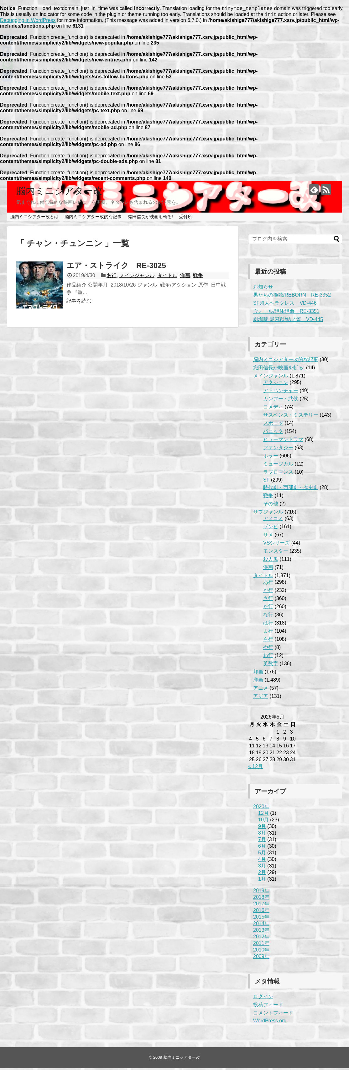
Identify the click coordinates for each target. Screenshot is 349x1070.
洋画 (185, 277)
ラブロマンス (278, 474)
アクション (275, 384)
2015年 (261, 918)
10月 (263, 821)
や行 (268, 649)
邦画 (258, 673)
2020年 (261, 808)
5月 (262, 854)
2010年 (261, 951)
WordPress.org (269, 1022)
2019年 (261, 892)
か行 (268, 592)
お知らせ (263, 288)
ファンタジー (278, 449)
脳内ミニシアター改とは (34, 218)
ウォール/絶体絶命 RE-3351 (286, 313)
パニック (273, 433)
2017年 (261, 905)
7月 (262, 841)
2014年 (261, 925)
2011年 (261, 945)
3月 (262, 867)
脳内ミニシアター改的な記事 (93, 218)
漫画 (268, 569)
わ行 (268, 657)
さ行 (268, 600)
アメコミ (273, 520)
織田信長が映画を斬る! (150, 218)
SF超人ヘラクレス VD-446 (285, 305)
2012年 (261, 938)
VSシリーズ (276, 544)
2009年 (261, 958)
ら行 (268, 641)
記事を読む (78, 302)
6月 (262, 848)
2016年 (261, 912)
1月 (262, 880)
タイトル (167, 277)
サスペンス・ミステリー (290, 416)
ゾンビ (270, 528)
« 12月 (255, 768)
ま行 (268, 632)
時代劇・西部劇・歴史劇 (290, 489)
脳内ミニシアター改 (59, 192)
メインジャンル (136, 277)
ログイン (263, 998)
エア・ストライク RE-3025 (116, 267)
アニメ (260, 690)
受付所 (185, 218)
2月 (262, 874)
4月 (262, 861)
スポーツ (273, 425)
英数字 (270, 665)
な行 (268, 616)
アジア (260, 698)
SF (266, 481)
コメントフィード (273, 1014)
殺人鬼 (270, 561)
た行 (268, 608)
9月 (262, 828)
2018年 (261, 899)
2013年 (261, 932)
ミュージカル (278, 465)
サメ (268, 536)
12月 (263, 815)
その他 (270, 505)
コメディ (273, 408)
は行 (268, 624)
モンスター (275, 553)
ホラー (270, 457)
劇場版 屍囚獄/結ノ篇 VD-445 (288, 321)
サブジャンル (268, 513)
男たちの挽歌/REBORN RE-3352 (292, 296)
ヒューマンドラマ (283, 441)
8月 (262, 834)
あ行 (112, 277)
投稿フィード (268, 1006)
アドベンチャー (280, 392)
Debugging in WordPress (28, 22)
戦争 (198, 277)
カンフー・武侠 (280, 400)
